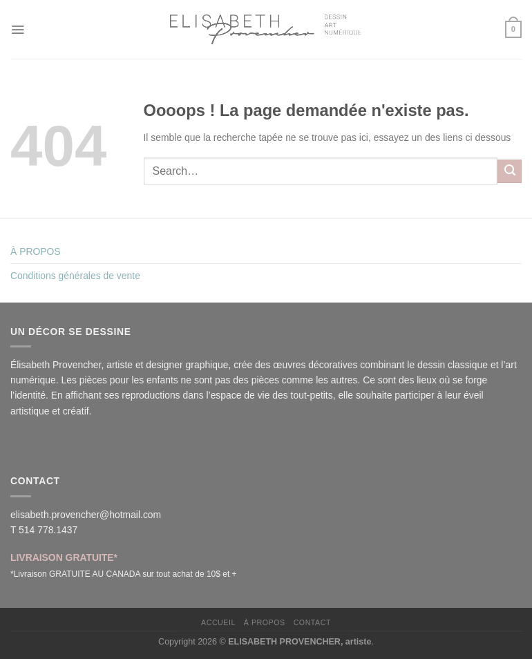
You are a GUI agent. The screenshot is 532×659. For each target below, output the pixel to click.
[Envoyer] (509, 171)
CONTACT (312, 622)
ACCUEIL (218, 622)
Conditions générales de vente (75, 275)
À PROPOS (35, 251)
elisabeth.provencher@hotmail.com (85, 514)
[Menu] (17, 29)
